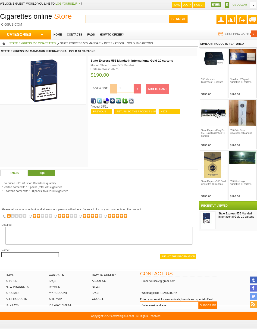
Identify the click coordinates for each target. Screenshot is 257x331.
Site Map (55, 299)
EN (214, 4)
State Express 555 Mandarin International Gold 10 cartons (236, 215)
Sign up (199, 4)
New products (17, 287)
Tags (41, 173)
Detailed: (6, 224)
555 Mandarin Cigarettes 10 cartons (212, 80)
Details (14, 173)
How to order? (104, 275)
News (96, 287)
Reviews (12, 305)
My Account (58, 293)
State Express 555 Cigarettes (32, 43)
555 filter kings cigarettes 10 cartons (240, 182)
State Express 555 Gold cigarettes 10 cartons (213, 182)
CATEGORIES (25, 35)
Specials (12, 293)
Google (98, 299)
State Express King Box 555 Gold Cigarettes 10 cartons (213, 133)
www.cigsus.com (123, 316)
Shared (11, 281)
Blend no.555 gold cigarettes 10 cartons (240, 80)
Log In (187, 4)
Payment (55, 287)
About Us (99, 281)
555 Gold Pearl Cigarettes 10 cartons (241, 131)
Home (176, 4)
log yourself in (67, 3)
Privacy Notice (60, 305)
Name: (5, 250)
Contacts (56, 275)
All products (16, 299)
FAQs (52, 281)
